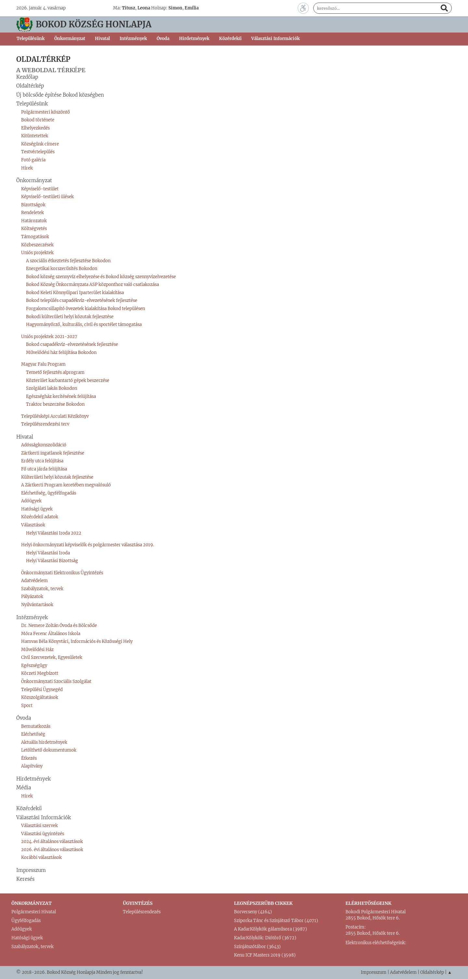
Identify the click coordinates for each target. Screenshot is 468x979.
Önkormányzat (34, 180)
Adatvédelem (34, 580)
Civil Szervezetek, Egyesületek (51, 657)
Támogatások (35, 236)
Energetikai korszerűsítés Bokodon (61, 268)
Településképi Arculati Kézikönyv (55, 416)
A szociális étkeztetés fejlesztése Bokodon (68, 261)
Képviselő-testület (39, 189)
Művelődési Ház (37, 649)
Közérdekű (230, 38)
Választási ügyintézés (42, 833)
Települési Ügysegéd (42, 689)
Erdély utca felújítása (42, 461)
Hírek (27, 168)
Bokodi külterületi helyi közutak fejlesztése (69, 317)
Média (23, 787)
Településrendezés (142, 912)
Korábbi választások (41, 857)
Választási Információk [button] (275, 38)
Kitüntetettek (34, 136)
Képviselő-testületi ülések (47, 196)
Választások (33, 525)
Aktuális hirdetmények (44, 742)
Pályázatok (32, 596)
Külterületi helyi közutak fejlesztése (57, 477)
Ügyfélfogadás (26, 920)
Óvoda (23, 718)
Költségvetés (34, 228)
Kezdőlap (27, 77)
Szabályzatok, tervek (42, 588)
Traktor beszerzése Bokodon (55, 404)
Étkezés (29, 758)
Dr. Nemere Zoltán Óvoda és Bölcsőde (59, 625)
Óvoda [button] (163, 38)
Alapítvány (32, 766)
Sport (26, 705)
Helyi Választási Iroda (48, 553)
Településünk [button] (31, 38)
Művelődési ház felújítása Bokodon (61, 352)
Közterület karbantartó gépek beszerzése (67, 380)
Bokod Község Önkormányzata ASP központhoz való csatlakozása (92, 284)
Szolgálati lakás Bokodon (51, 388)
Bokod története (37, 120)
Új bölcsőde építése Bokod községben (60, 95)
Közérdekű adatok (39, 517)
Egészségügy (34, 665)
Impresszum (31, 870)
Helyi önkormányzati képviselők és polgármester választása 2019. (87, 545)
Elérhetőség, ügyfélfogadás (48, 493)
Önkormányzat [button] (69, 38)
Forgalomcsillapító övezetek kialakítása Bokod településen (85, 308)
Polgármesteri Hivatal (33, 912)
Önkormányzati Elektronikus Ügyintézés (62, 573)
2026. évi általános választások (52, 849)
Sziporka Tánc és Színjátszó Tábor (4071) (276, 920)
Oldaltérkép (30, 86)
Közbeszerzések (37, 245)
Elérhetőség (33, 734)
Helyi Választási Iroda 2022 (53, 533)
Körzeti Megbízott (39, 673)
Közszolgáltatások (39, 697)
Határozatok (34, 221)
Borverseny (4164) (253, 912)
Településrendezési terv (45, 424)
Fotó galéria (33, 160)
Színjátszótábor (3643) (257, 946)
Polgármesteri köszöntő (45, 112)
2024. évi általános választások (52, 841)
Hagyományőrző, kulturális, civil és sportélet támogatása (84, 324)
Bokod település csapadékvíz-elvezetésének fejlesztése (81, 300)
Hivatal (24, 437)
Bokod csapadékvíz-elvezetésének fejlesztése (72, 344)
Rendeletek (32, 212)
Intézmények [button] (133, 38)
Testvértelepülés (38, 152)
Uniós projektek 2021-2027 (49, 336)
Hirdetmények (194, 38)
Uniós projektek (37, 252)
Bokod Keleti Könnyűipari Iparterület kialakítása (75, 292)
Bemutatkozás (35, 726)
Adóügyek (31, 501)
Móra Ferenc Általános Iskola (50, 633)
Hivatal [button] (102, 38)
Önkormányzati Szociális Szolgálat (56, 681)
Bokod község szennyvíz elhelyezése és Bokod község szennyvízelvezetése (101, 276)
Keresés (25, 879)
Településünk (32, 104)
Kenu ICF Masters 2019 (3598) (265, 955)
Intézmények (32, 617)
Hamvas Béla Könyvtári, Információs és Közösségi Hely (77, 641)
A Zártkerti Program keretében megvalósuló (66, 485)
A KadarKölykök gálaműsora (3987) (270, 929)
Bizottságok (33, 205)
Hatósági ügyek (37, 509)
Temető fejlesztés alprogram (55, 372)
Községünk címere (40, 144)
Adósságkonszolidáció (43, 445)
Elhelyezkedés (35, 128)
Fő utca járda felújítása (44, 469)
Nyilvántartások (37, 604)
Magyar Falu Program (43, 364)
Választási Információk (43, 817)
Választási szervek (39, 825)
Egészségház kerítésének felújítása (61, 396)
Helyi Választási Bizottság (52, 561)
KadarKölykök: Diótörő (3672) (265, 938)
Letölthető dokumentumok (48, 750)
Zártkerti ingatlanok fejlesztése (52, 453)
